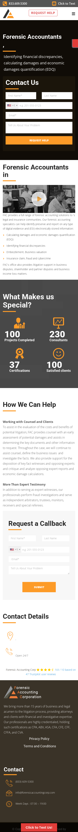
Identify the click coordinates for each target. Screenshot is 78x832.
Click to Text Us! (39, 827)
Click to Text (63, 3)
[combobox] (12, 105)
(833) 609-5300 (24, 781)
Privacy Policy (39, 739)
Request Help (39, 140)
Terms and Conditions (40, 746)
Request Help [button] (43, 13)
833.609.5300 (15, 3)
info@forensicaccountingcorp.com (35, 792)
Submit (39, 587)
